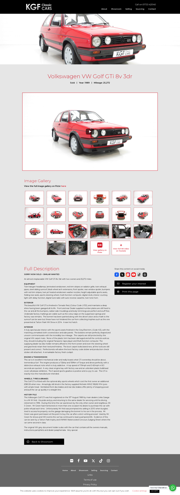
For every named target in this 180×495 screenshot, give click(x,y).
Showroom (116, 9)
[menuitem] (104, 9)
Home (64, 470)
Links (90, 475)
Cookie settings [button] (139, 491)
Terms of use (90, 480)
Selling (128, 9)
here (63, 186)
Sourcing (140, 9)
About (104, 9)
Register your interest (134, 283)
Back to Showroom (42, 441)
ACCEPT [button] (154, 491)
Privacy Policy (90, 484)
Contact (152, 9)
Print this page (130, 291)
